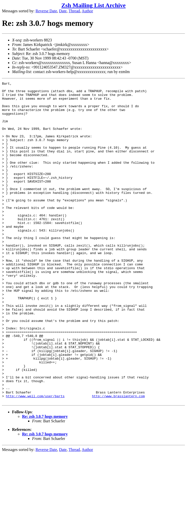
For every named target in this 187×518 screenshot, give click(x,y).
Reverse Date (46, 11)
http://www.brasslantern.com (118, 459)
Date (63, 11)
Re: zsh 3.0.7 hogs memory (45, 480)
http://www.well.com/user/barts (35, 459)
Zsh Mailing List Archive (93, 5)
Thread (74, 11)
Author (87, 11)
